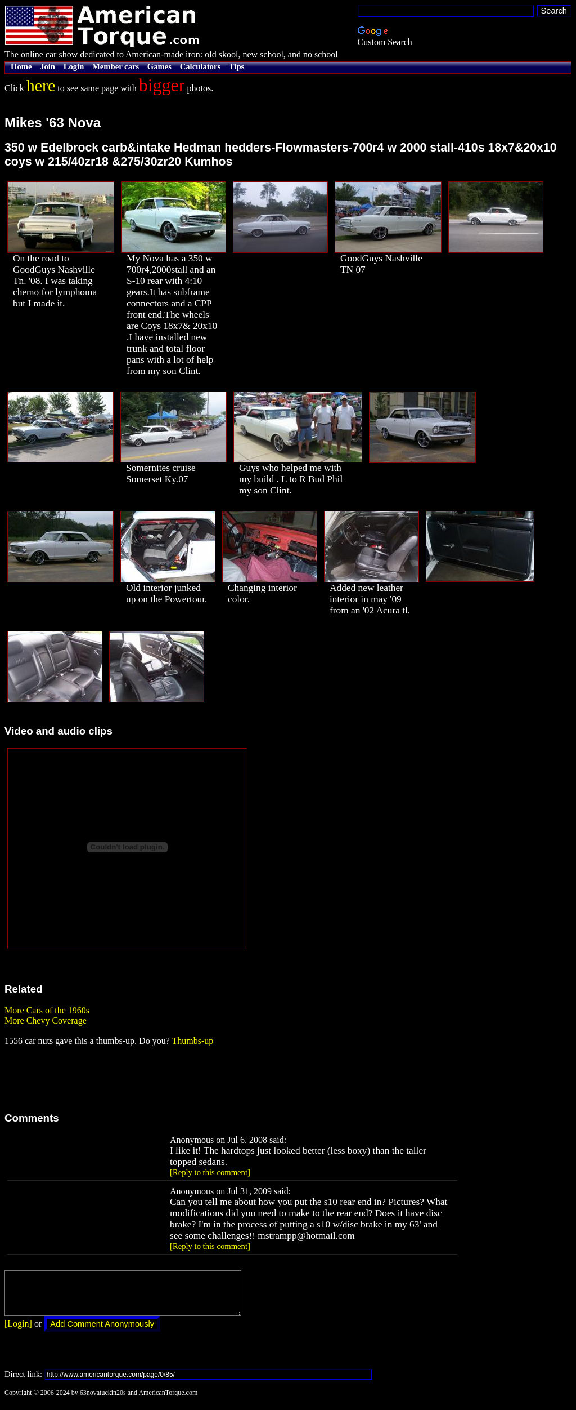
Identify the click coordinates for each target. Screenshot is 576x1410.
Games (159, 66)
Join (47, 66)
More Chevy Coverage (45, 1020)
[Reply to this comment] (210, 1172)
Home (21, 66)
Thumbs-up (192, 1041)
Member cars (115, 66)
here (41, 85)
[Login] (18, 1332)
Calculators (200, 66)
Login (74, 66)
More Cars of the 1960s (46, 1010)
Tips (236, 66)
